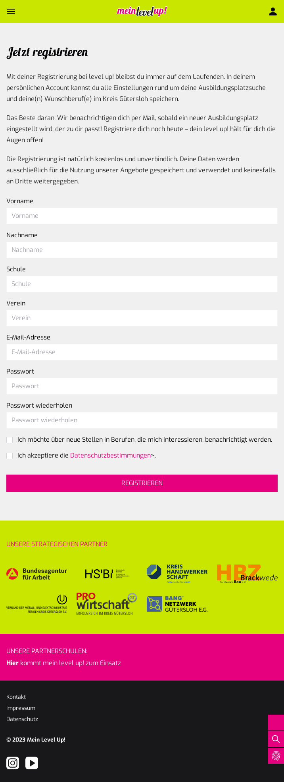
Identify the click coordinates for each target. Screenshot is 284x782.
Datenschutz (22, 719)
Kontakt (16, 697)
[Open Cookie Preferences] (276, 756)
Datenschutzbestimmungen (110, 455)
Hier (12, 663)
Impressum (20, 708)
